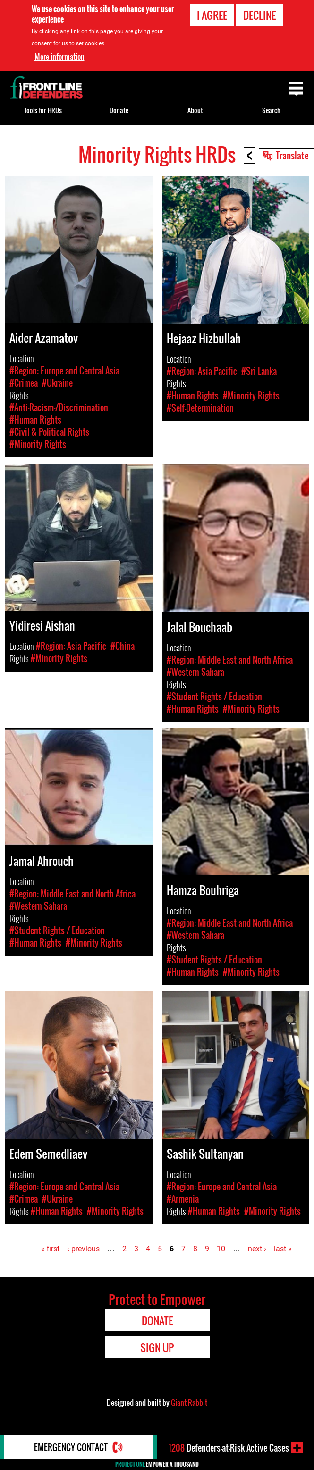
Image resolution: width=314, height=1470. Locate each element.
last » (283, 1248)
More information (59, 56)
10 (221, 1248)
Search (271, 110)
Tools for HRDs (43, 110)
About (195, 110)
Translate (292, 155)
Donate (119, 110)
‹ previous (83, 1248)
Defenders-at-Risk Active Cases (229, 1448)
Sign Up (157, 1347)
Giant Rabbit (189, 1402)
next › (257, 1248)
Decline (259, 15)
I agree (212, 15)
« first (50, 1248)
